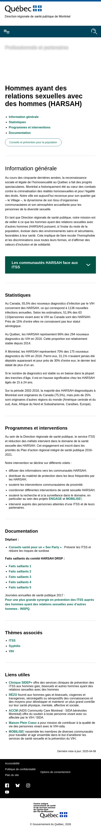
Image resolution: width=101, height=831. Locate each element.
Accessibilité (12, 763)
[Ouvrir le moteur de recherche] (94, 31)
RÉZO (13, 694)
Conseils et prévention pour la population (33, 142)
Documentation (20, 132)
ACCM (13, 710)
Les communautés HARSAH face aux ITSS (45, 265)
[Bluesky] (18, 785)
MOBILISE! (74, 498)
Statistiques (17, 122)
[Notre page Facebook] (7, 785)
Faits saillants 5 (20, 587)
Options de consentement (55, 772)
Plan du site (12, 775)
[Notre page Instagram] (28, 785)
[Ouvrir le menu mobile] (6, 32)
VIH (11, 651)
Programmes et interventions (29, 127)
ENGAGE (55, 498)
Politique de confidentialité (20, 769)
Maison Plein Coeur (23, 722)
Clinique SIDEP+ (20, 682)
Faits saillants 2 (20, 571)
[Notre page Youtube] (7, 791)
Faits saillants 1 (20, 566)
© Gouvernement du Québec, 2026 (50, 824)
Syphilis (14, 646)
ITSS (12, 640)
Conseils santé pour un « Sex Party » (35, 547)
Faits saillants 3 (20, 576)
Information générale (24, 116)
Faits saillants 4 (20, 582)
